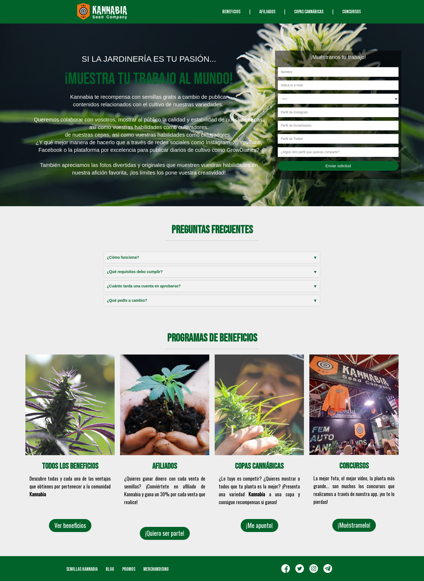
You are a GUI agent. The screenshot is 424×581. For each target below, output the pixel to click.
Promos (128, 569)
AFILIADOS (267, 12)
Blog (110, 569)
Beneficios (231, 12)
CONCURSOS (351, 12)
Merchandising (156, 569)
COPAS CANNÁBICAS (308, 12)
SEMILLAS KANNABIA (82, 569)
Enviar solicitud (338, 166)
